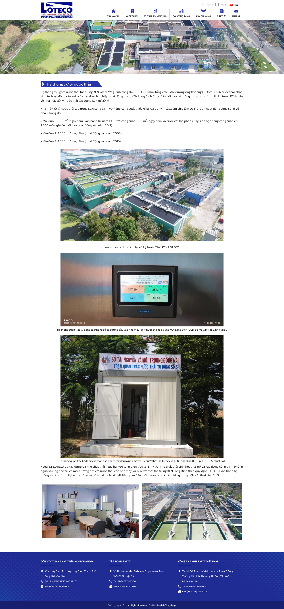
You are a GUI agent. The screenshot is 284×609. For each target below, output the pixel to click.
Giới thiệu (132, 16)
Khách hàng (203, 16)
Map (223, 5)
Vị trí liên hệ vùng (155, 16)
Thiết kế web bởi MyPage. (162, 605)
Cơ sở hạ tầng (181, 16)
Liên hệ (236, 16)
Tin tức (221, 16)
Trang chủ (113, 16)
